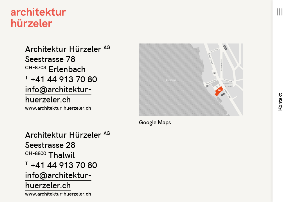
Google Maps (155, 122)
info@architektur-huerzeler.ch (58, 94)
